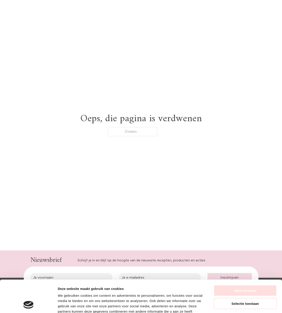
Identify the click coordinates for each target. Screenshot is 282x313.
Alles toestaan (245, 260)
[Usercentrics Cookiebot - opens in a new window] (28, 304)
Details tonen (238, 304)
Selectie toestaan (245, 273)
